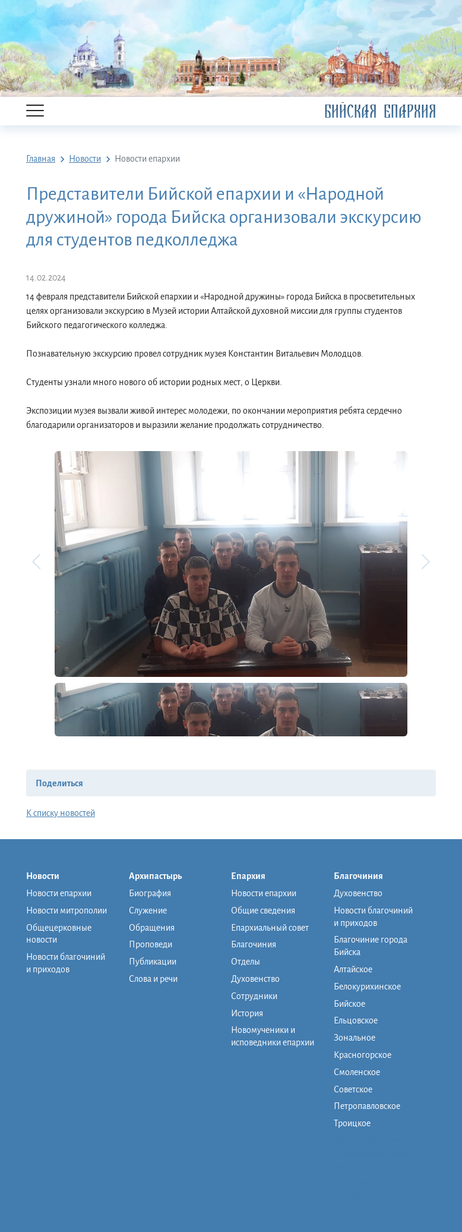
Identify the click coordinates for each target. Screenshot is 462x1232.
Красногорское (362, 1055)
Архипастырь (161, 876)
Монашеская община (374, 1139)
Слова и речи (153, 979)
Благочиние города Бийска (370, 946)
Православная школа (373, 1153)
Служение (148, 910)
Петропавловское (367, 1106)
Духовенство (255, 979)
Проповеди (150, 944)
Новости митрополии (66, 910)
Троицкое (352, 1123)
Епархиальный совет (270, 927)
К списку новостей (60, 813)
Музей (346, 1168)
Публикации (152, 961)
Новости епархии (58, 893)
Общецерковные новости (58, 934)
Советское (353, 1089)
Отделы (245, 961)
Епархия (254, 876)
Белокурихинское (367, 986)
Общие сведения (263, 910)
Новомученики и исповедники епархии (272, 1036)
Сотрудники (254, 996)
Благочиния (253, 944)
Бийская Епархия (380, 111)
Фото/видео (356, 1182)
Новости (48, 876)
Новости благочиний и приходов (65, 963)
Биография (150, 893)
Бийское (349, 1004)
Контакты (352, 1196)
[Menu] (35, 111)
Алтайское (353, 969)
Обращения (152, 927)
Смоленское (357, 1072)
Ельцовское (356, 1020)
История (247, 1013)
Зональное (354, 1037)
